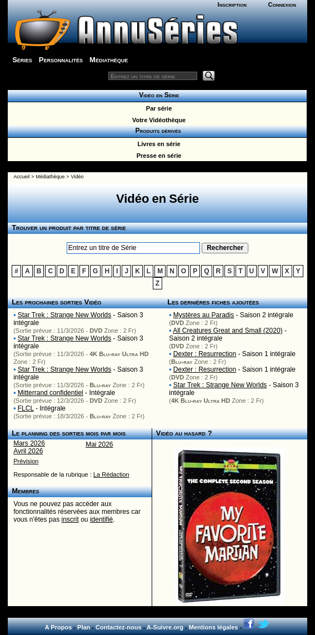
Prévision (25, 461)
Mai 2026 (99, 444)
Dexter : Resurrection (204, 354)
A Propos (58, 627)
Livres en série (157, 144)
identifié (101, 519)
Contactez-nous (119, 627)
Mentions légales (213, 627)
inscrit (70, 519)
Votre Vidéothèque (157, 120)
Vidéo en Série (157, 95)
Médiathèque (108, 60)
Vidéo (77, 176)
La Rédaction (111, 474)
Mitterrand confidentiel (50, 393)
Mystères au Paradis (203, 315)
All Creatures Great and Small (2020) (227, 330)
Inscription (232, 4)
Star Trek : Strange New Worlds (65, 315)
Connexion (282, 4)
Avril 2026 (28, 451)
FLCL (26, 408)
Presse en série (157, 155)
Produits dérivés (157, 130)
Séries (22, 60)
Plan (83, 627)
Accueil (21, 176)
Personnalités (61, 60)
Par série (157, 108)
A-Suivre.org (165, 627)
